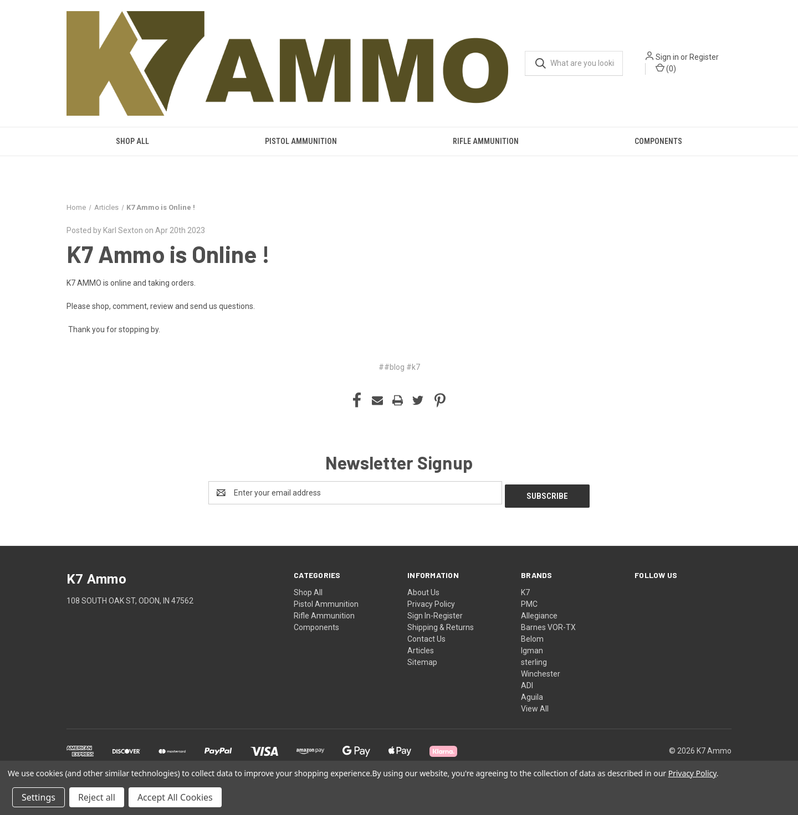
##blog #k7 (399, 367)
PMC (529, 600)
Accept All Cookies (175, 797)
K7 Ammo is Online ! (168, 253)
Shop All (132, 141)
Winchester (540, 670)
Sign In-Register (435, 612)
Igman (532, 647)
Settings (38, 797)
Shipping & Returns (440, 624)
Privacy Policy (431, 600)
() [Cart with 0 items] (666, 68)
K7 (525, 589)
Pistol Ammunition (301, 141)
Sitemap (422, 658)
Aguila (532, 693)
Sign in (667, 57)
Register (704, 57)
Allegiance (539, 612)
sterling (534, 658)
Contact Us (426, 635)
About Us (423, 589)
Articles (420, 647)
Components (658, 141)
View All (535, 705)
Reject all (96, 797)
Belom (532, 635)
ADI (527, 682)
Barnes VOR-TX (548, 624)
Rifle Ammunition (486, 141)
